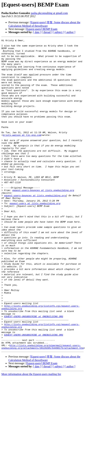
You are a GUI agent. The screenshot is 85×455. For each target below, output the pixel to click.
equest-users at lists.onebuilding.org (35, 236)
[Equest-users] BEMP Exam (41, 29)
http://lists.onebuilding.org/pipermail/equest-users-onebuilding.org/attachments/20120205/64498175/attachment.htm (42, 408)
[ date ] (37, 32)
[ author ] (70, 32)
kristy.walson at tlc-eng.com (22, 154)
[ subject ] (58, 32)
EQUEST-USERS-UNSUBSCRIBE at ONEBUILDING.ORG (33, 372)
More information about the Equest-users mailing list (31, 436)
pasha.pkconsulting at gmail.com (49, 13)
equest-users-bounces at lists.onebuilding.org (43, 220)
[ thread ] (47, 32)
